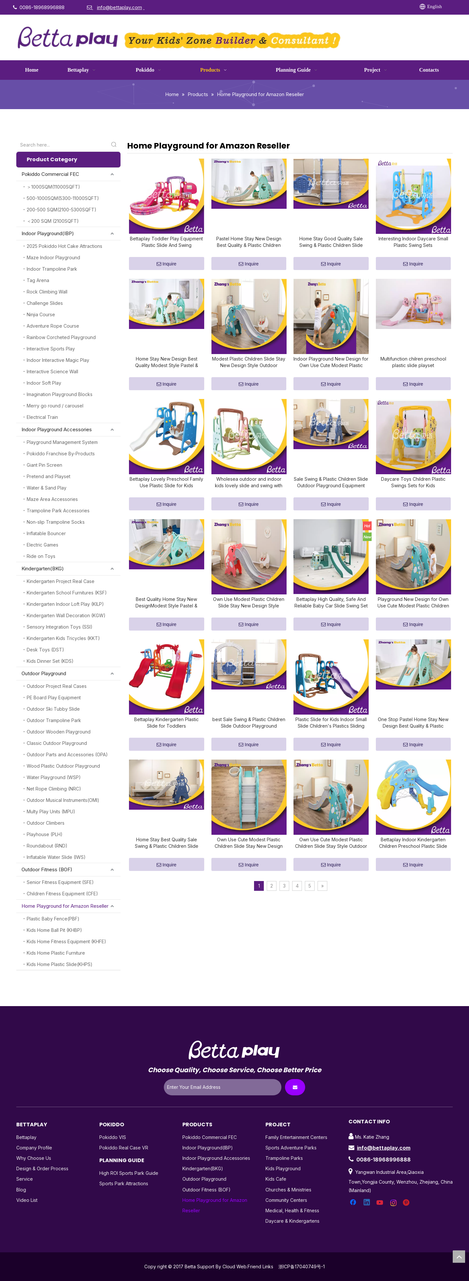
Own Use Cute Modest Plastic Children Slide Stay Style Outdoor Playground (331, 866)
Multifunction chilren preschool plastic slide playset (413, 370)
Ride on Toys (41, 556)
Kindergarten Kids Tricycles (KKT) (63, 638)
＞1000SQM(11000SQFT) (53, 187)
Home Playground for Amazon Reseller (64, 906)
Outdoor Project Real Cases (57, 686)
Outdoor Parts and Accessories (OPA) (67, 754)
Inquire (167, 268)
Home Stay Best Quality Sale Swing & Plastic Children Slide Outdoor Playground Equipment (166, 866)
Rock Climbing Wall (47, 291)
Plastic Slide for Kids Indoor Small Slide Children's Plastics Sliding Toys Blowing (331, 742)
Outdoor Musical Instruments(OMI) (63, 800)
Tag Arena (38, 280)
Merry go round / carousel (55, 405)
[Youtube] (349, 7)
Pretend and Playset (48, 476)
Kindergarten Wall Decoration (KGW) (66, 615)
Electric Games (42, 545)
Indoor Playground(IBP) (47, 233)
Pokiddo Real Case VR (123, 1147)
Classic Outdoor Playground (57, 743)
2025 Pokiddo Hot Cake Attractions (64, 246)
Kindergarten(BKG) (42, 568)
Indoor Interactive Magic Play (58, 360)
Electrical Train (42, 417)
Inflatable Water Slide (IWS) (56, 857)
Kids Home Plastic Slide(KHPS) (59, 964)
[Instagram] (362, 7)
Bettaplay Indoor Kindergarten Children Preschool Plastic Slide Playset (413, 866)
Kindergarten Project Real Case (60, 581)
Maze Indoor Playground (53, 257)
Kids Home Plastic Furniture (56, 953)
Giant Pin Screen (44, 465)
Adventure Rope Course (53, 326)
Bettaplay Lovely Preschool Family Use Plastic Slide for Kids (166, 494)
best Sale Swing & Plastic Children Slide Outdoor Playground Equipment (248, 742)
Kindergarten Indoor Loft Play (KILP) (65, 604)
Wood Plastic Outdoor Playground (63, 766)
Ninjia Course (41, 314)
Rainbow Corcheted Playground (61, 337)
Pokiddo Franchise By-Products (61, 453)
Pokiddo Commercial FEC (50, 174)
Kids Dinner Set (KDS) (50, 661)
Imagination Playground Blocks (59, 394)
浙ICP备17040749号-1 (301, 1266)
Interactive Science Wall (52, 371)
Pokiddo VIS (112, 1137)
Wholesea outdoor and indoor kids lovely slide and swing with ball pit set (248, 494)
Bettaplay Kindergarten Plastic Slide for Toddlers (166, 742)
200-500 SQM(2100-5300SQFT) (61, 209)
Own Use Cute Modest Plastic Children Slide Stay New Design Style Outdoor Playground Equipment (249, 866)
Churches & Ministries (288, 1189)
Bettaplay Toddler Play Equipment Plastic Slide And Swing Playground (166, 246)
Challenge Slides (45, 303)
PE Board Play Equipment (54, 697)
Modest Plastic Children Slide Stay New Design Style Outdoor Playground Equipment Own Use (248, 370)
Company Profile (34, 1147)
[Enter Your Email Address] (222, 1087)
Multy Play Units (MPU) (51, 811)
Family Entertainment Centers (296, 1137)
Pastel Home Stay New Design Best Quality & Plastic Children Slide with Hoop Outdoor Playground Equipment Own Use (248, 246)
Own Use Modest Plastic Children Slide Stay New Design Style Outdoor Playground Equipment (248, 618)
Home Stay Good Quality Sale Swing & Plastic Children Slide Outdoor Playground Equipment (331, 246)
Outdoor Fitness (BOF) (46, 869)
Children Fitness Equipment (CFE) (62, 893)
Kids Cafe (275, 1179)
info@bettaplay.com (383, 1148)
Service (24, 1179)
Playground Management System (62, 442)
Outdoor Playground (43, 673)
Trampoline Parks (284, 1158)
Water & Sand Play (46, 488)
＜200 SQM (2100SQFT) (53, 221)
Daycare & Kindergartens (292, 1221)
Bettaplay (26, 1137)
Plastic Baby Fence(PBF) (53, 918)
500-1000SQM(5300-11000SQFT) (63, 198)
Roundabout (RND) (47, 845)
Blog (21, 1189)
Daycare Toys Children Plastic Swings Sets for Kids (413, 494)
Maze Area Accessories (52, 499)
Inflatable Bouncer (46, 533)
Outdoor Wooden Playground (59, 731)
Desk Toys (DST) (45, 649)
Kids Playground (283, 1168)
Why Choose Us (33, 1158)
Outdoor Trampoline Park (54, 720)
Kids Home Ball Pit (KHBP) (54, 930)
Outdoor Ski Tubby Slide (53, 709)
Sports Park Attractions (123, 1183)
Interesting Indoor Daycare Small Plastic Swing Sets (413, 246)
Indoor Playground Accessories (56, 429)
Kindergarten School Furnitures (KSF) (67, 592)
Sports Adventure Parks (291, 1147)
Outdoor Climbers (45, 823)
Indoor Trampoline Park (52, 269)
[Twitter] (335, 7)
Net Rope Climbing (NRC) (54, 788)
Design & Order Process (42, 1168)
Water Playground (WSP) (54, 777)
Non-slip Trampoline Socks (56, 522)
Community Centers (286, 1200)
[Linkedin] (322, 7)
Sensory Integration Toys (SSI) (59, 627)
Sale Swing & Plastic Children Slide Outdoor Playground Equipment (331, 494)
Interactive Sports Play (51, 348)
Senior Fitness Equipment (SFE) (60, 882)
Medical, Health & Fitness (292, 1210)
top (459, 1256)
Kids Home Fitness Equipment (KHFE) (66, 941)
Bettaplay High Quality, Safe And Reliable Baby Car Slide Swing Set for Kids (331, 618)
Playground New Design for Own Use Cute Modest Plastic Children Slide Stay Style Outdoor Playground (413, 618)
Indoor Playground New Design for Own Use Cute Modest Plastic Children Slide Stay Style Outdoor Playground (330, 370)
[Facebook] (309, 7)
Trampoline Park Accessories (58, 510)
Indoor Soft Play (44, 383)
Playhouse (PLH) (45, 834)
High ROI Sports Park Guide (128, 1173)
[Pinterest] (375, 7)
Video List (26, 1200)
